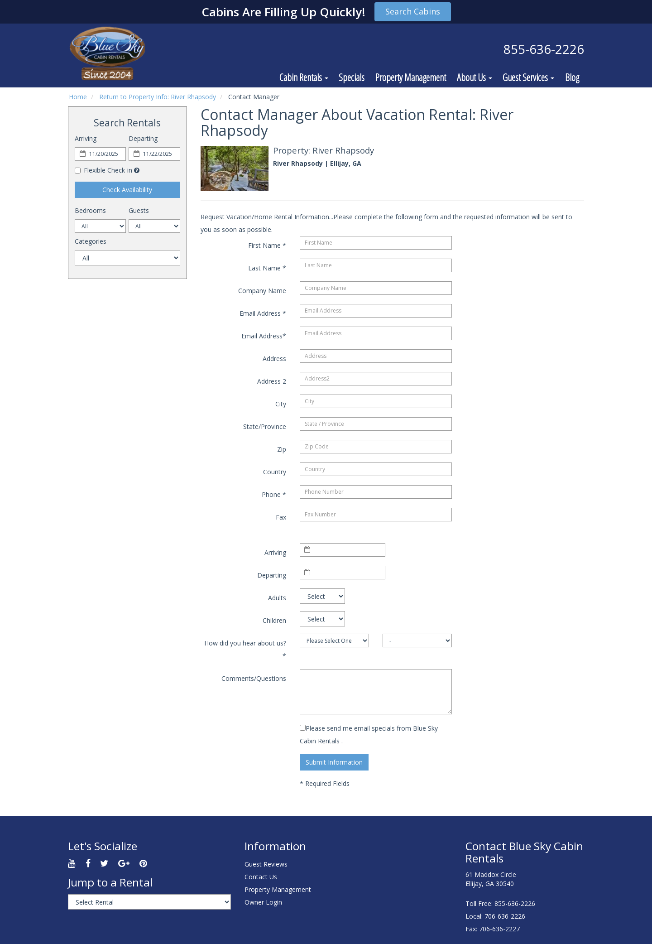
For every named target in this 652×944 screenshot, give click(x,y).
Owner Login (263, 902)
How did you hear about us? (245, 649)
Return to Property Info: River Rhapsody (157, 96)
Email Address (263, 313)
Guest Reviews (266, 864)
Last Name (267, 268)
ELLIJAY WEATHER (392, 869)
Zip (281, 449)
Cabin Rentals (303, 77)
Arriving (85, 138)
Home (78, 96)
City (280, 404)
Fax (281, 517)
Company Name (262, 290)
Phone (274, 494)
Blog (572, 77)
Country (274, 471)
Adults (277, 597)
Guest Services (528, 77)
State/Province (264, 426)
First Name (267, 245)
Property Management (410, 77)
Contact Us (260, 876)
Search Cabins (412, 11)
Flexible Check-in (103, 170)
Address (274, 358)
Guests (139, 210)
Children (274, 620)
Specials (351, 77)
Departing (143, 138)
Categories (90, 241)
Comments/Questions (253, 678)
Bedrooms (90, 210)
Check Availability (127, 189)
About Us (474, 77)
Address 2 (271, 381)
